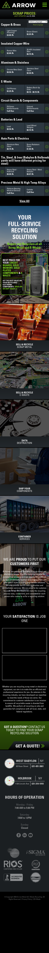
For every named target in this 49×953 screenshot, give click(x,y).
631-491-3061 (38, 766)
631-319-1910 (38, 783)
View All (24, 201)
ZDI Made (36, 899)
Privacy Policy (27, 899)
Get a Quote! (30, 745)
